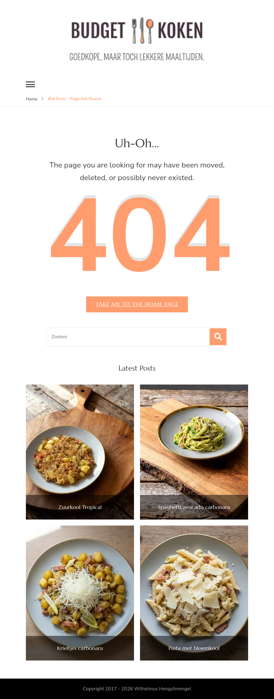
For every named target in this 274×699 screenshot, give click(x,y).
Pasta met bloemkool (194, 648)
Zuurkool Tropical (80, 507)
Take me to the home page (137, 304)
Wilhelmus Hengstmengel (162, 688)
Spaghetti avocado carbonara (194, 507)
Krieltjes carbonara (80, 648)
